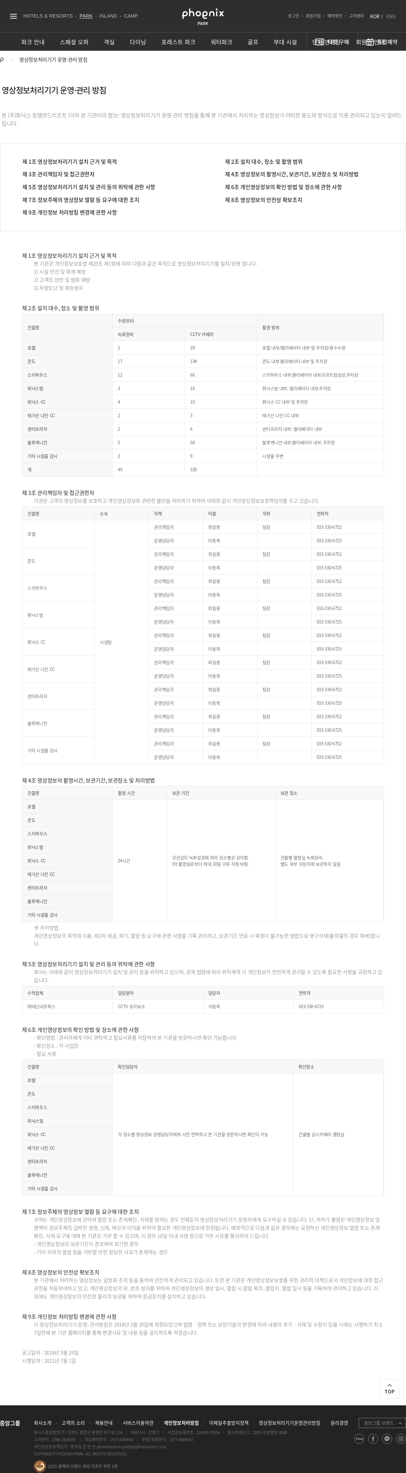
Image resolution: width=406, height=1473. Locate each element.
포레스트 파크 (178, 42)
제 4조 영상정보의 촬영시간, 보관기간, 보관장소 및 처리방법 (292, 174)
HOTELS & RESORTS (48, 16)
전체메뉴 (13, 16)
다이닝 (138, 42)
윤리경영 (339, 1422)
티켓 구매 (338, 42)
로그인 (293, 16)
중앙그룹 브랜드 (379, 1423)
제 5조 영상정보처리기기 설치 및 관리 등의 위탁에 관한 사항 (88, 187)
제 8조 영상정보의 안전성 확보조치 (263, 200)
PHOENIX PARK (203, 16)
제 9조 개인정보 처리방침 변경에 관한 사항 (69, 212)
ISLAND (108, 16)
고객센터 (356, 16)
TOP (389, 1391)
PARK (86, 16)
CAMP (131, 16)
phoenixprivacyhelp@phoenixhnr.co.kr (131, 1447)
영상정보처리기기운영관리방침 (289, 1422)
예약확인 (335, 16)
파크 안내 (33, 42)
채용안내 (104, 1422)
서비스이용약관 (138, 1422)
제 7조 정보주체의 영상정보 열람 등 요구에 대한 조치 (80, 200)
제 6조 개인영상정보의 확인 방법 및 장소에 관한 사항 (283, 187)
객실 (109, 42)
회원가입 (313, 16)
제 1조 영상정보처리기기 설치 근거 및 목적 (69, 161)
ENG (391, 16)
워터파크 (221, 42)
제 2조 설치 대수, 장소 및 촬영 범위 (263, 161)
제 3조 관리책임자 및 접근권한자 (58, 174)
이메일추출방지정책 (229, 1422)
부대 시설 (285, 42)
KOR (375, 16)
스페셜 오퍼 (74, 42)
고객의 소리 (73, 1422)
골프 (253, 42)
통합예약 (387, 42)
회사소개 (42, 1422)
